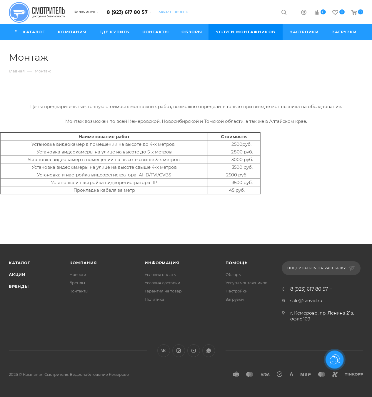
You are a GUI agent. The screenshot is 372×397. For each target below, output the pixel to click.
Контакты (78, 291)
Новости (77, 274)
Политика (154, 299)
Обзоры (233, 274)
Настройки (237, 291)
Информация (162, 262)
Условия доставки (162, 282)
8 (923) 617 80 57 (127, 12)
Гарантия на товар (163, 291)
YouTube (193, 350)
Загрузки (235, 299)
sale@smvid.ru (306, 300)
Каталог (19, 262)
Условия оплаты (160, 274)
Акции (17, 274)
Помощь (237, 262)
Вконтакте (163, 350)
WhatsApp (208, 350)
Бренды (19, 286)
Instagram (178, 350)
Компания (83, 262)
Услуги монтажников (246, 282)
